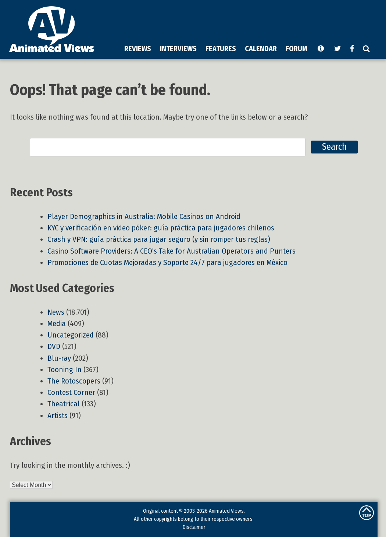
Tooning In (64, 369)
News (55, 312)
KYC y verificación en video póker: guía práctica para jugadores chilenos (160, 228)
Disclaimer (193, 527)
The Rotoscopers (73, 381)
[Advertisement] (199, 56)
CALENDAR (261, 48)
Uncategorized (70, 335)
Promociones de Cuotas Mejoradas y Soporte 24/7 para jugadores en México (167, 262)
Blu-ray (59, 358)
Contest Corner (71, 392)
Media (56, 323)
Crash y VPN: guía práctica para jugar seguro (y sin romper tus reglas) (158, 239)
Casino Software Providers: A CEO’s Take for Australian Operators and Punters (171, 251)
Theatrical (63, 404)
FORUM (296, 48)
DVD (53, 346)
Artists (57, 415)
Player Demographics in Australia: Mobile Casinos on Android (143, 216)
